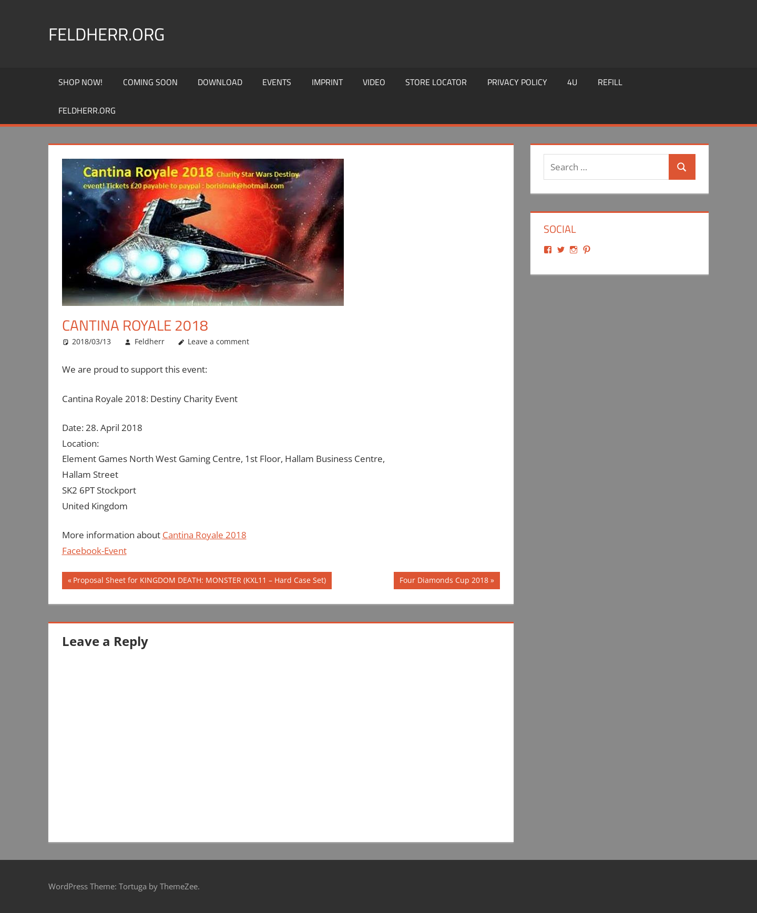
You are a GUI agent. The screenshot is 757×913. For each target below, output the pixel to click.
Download (220, 82)
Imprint (327, 82)
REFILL (610, 82)
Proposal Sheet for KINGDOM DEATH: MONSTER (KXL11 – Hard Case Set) (199, 581)
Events (276, 82)
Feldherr (150, 341)
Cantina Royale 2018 (204, 535)
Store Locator (436, 82)
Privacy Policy (517, 82)
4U (572, 82)
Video (374, 82)
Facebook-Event (94, 551)
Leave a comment (218, 341)
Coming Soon (150, 82)
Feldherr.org (112, 33)
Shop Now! (80, 82)
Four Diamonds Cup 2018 (443, 581)
